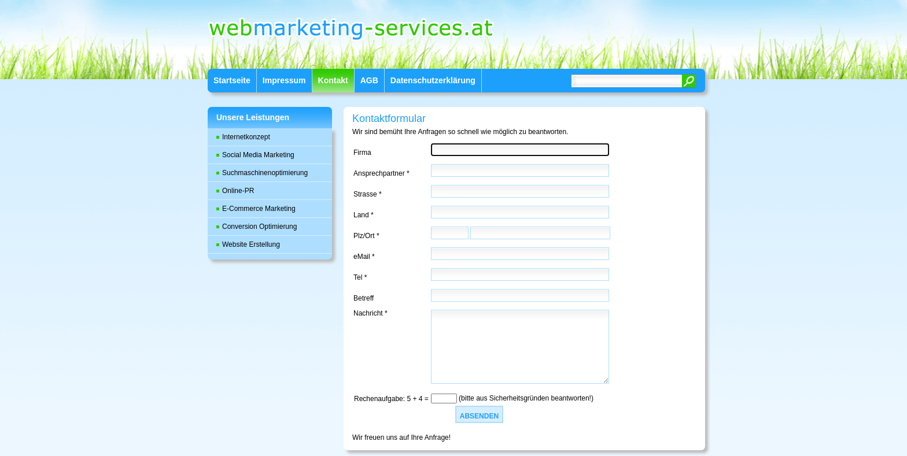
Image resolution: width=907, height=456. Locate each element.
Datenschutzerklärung (432, 80)
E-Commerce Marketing (259, 209)
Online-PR (238, 191)
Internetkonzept (246, 137)
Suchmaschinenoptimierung (265, 173)
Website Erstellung (251, 244)
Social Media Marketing (258, 155)
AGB (369, 80)
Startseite (231, 80)
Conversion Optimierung (259, 227)
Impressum (284, 80)
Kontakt (333, 80)
